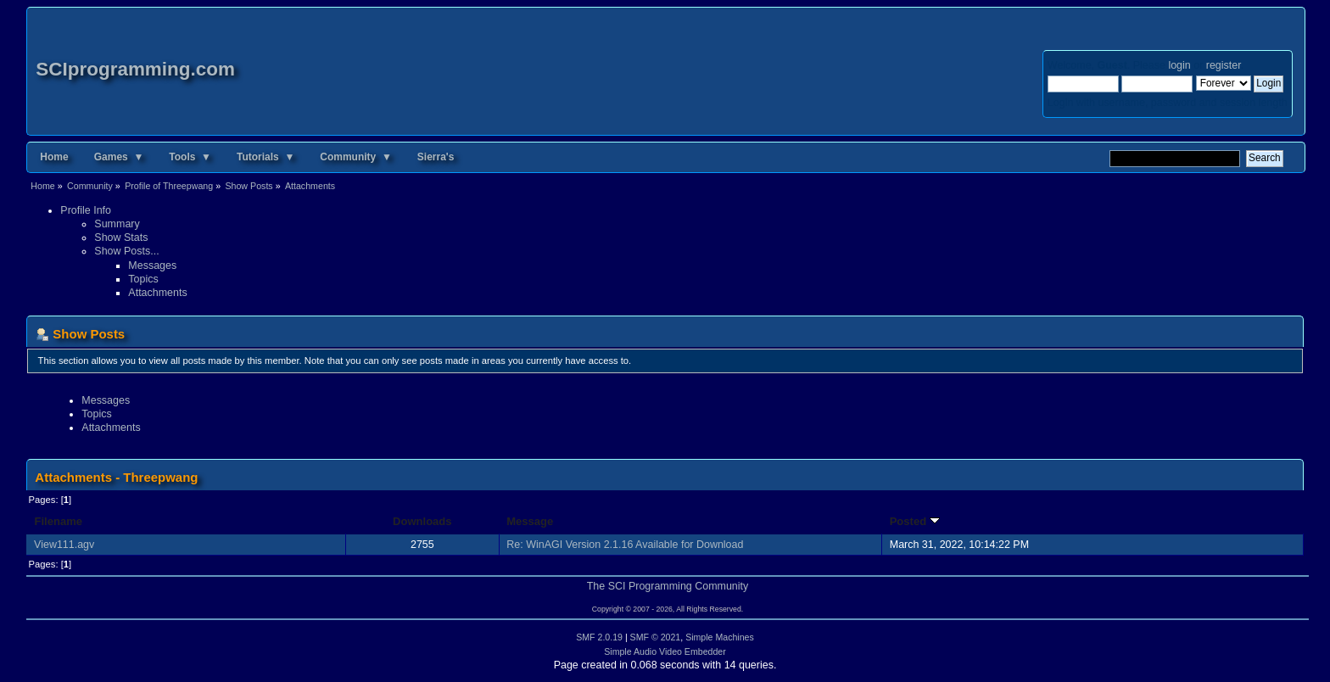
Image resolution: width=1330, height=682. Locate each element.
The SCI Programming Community (668, 586)
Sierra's (436, 157)
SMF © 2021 (655, 637)
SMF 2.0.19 (599, 637)
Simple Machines (719, 637)
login (1179, 65)
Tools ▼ (190, 157)
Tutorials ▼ (265, 157)
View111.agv (64, 545)
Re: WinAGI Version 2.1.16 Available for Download (624, 545)
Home (54, 157)
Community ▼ (356, 157)
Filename (58, 521)
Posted (915, 521)
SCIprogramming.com (135, 69)
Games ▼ (119, 157)
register (1223, 65)
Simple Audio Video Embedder (665, 651)
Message (529, 521)
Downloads (422, 521)
